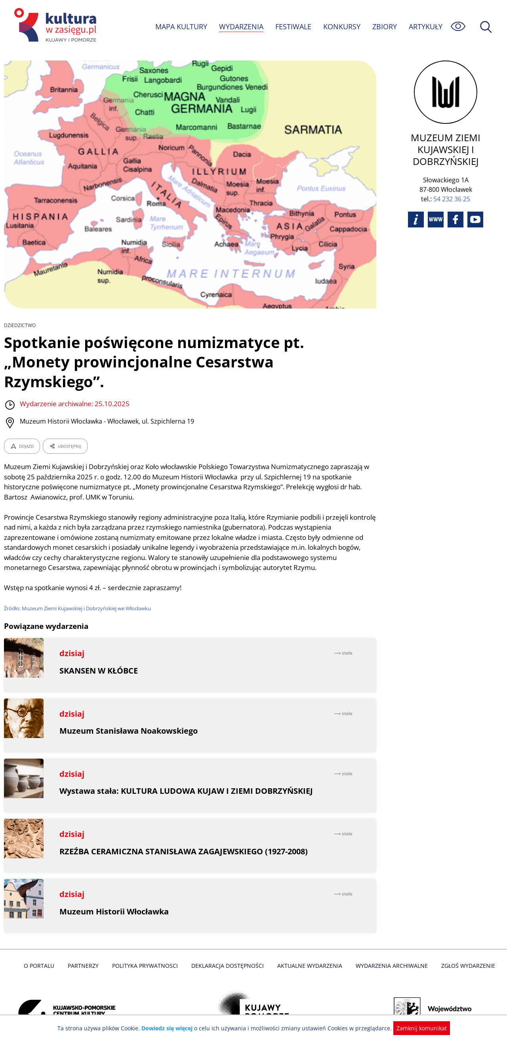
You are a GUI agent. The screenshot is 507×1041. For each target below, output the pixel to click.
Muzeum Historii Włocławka (114, 891)
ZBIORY (384, 26)
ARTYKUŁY (425, 26)
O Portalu (42, 946)
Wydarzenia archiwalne (389, 946)
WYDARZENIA (240, 26)
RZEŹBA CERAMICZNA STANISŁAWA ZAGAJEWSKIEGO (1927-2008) (184, 831)
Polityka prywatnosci (146, 946)
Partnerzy (86, 946)
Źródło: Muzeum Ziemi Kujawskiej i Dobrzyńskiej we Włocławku (79, 588)
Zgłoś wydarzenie (465, 946)
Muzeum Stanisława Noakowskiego (129, 711)
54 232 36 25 (452, 199)
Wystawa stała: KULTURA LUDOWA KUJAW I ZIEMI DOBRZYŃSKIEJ (186, 771)
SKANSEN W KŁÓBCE (99, 651)
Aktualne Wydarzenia (309, 946)
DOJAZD (22, 427)
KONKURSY (341, 26)
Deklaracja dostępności (228, 946)
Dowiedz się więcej (170, 1028)
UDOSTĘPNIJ (65, 427)
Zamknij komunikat (417, 1028)
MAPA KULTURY (180, 26)
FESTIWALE (293, 26)
